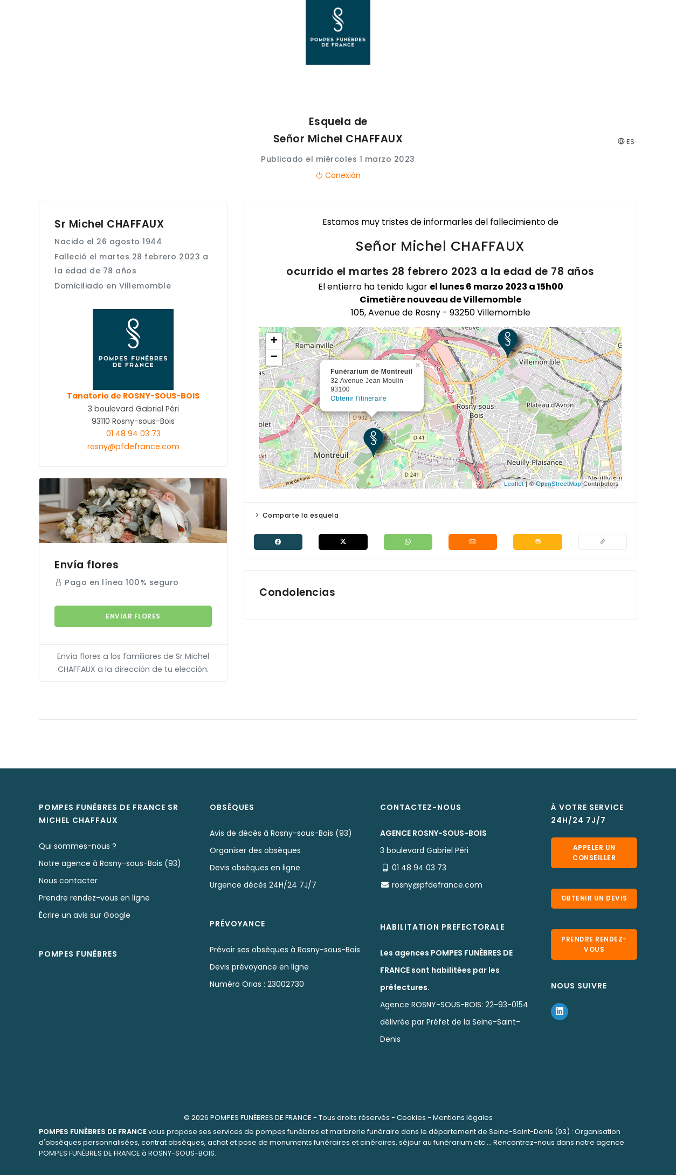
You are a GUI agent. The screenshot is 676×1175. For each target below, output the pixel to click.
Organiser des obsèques (255, 850)
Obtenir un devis (594, 901)
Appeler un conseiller (594, 851)
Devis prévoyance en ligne (259, 966)
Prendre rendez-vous (594, 951)
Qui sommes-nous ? (77, 846)
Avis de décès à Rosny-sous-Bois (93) (281, 833)
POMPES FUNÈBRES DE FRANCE (261, 1117)
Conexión (338, 175)
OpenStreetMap (558, 483)
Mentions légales (463, 1117)
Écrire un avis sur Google (84, 915)
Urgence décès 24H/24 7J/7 (263, 884)
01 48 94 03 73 (133, 433)
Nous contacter (68, 880)
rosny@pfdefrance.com (133, 446)
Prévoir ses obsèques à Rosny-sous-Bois (285, 949)
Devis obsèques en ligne (255, 867)
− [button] (274, 357)
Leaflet (514, 483)
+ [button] (274, 341)
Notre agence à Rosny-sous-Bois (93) (110, 863)
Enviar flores (133, 616)
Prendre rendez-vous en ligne (94, 897)
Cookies (411, 1117)
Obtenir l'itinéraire (358, 398)
